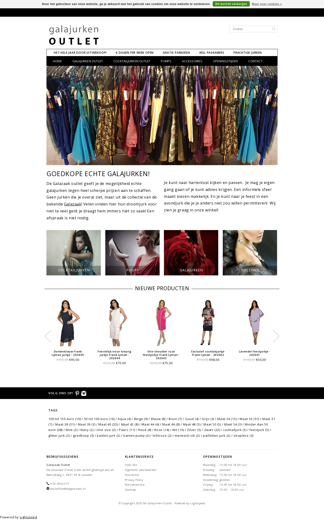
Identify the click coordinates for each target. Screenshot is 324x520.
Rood (144, 430)
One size (106, 430)
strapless (243, 435)
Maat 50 (212, 424)
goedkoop (83, 435)
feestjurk (259, 430)
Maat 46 (171, 424)
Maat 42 (130, 424)
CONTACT (255, 61)
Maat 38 (65, 424)
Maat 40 (108, 424)
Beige (141, 419)
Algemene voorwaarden (141, 470)
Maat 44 (150, 424)
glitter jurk (59, 435)
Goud (192, 419)
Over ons (131, 465)
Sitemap (130, 489)
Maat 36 (249, 419)
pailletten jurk (216, 435)
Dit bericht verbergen (231, 4)
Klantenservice (135, 484)
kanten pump (136, 435)
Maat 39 (87, 424)
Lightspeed (197, 503)
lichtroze (162, 435)
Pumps (166, 61)
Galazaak (72, 204)
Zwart (212, 430)
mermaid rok (187, 435)
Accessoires (192, 61)
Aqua (124, 419)
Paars (127, 430)
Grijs (208, 419)
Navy (87, 430)
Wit (178, 430)
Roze (161, 430)
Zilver (194, 430)
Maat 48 (192, 424)
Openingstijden (225, 61)
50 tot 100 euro (99, 419)
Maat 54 (233, 424)
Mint (71, 430)
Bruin (175, 419)
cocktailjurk (235, 430)
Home (57, 61)
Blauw (158, 419)
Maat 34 (227, 419)
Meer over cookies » (267, 4)
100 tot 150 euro (64, 419)
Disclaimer (132, 475)
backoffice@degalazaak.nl (68, 488)
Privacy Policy (134, 480)
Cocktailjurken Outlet (131, 61)
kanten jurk (108, 435)
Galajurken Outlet (87, 61)
